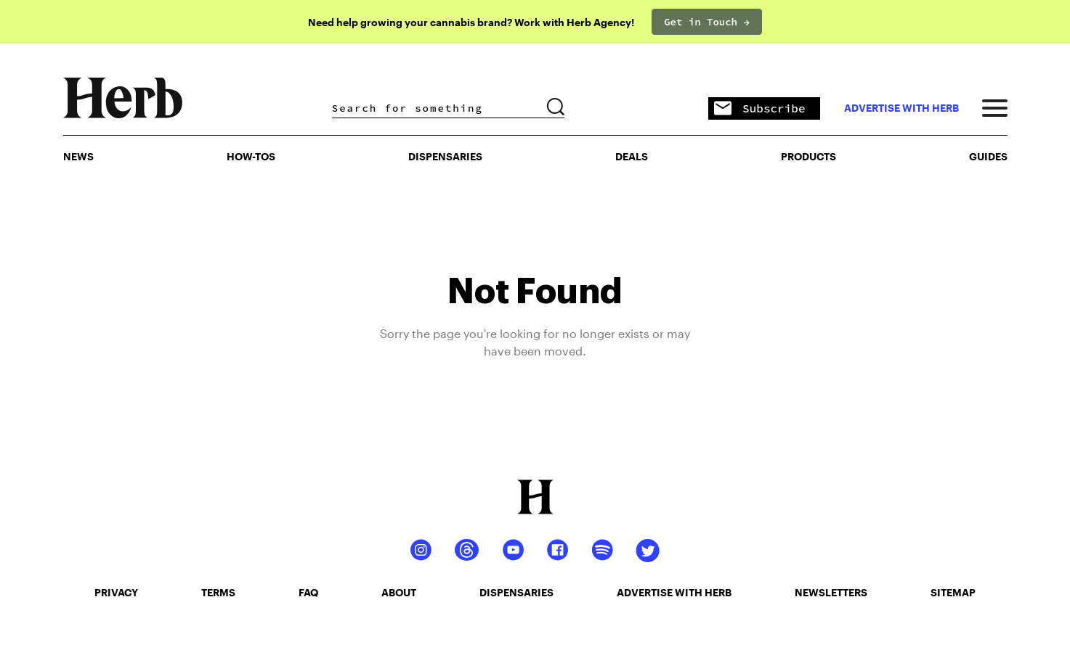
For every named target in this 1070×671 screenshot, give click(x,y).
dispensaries (516, 592)
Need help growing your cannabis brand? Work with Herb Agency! (471, 22)
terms (218, 592)
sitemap (953, 592)
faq (308, 592)
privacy (116, 592)
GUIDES (988, 156)
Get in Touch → (707, 21)
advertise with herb (901, 108)
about (398, 592)
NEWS (78, 156)
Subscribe (759, 109)
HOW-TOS (251, 156)
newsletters (831, 592)
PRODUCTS (808, 156)
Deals (631, 156)
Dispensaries (445, 156)
